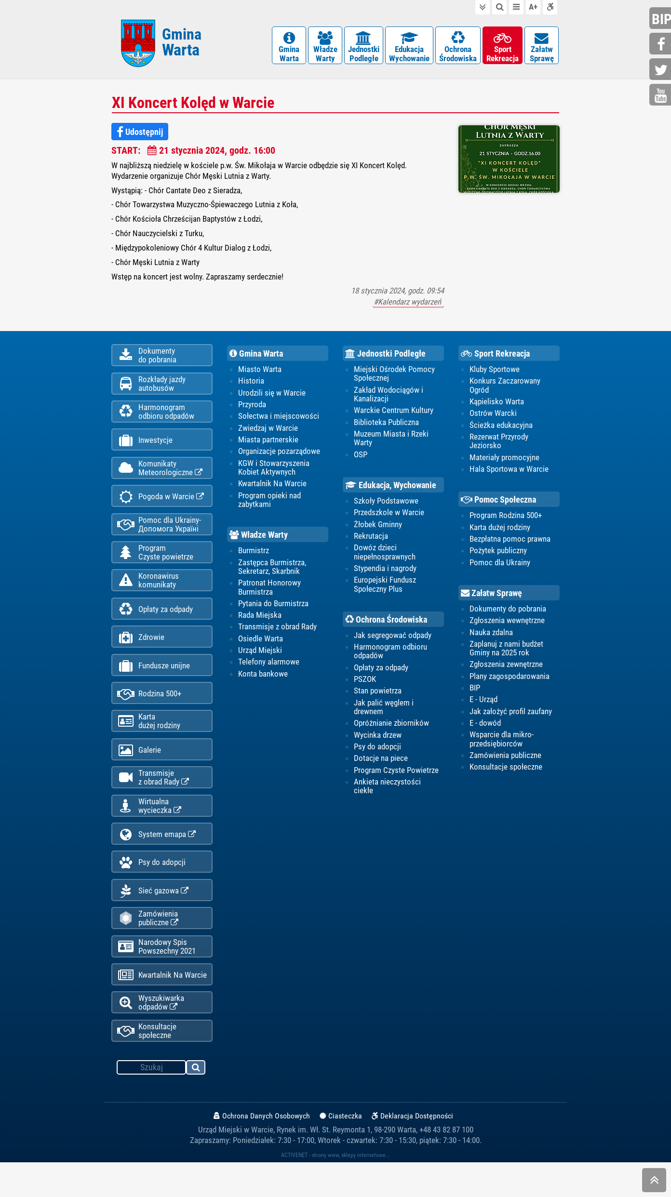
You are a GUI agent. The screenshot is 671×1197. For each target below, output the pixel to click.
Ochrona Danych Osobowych (262, 1150)
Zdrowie (140, 655)
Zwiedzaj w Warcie (268, 432)
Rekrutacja (371, 540)
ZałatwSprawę (541, 48)
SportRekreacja (502, 48)
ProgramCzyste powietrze (155, 566)
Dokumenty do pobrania (508, 613)
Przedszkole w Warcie (389, 517)
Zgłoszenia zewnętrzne (506, 670)
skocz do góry (654, 1182)
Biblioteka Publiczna (386, 426)
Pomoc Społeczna (498, 503)
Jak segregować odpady (392, 640)
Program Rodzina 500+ (506, 520)
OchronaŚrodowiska (458, 48)
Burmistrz (253, 555)
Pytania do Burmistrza (273, 608)
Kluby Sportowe (495, 373)
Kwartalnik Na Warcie (162, 1007)
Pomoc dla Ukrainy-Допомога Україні (159, 536)
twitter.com (661, 70)
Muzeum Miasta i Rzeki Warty (391, 442)
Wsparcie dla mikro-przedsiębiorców (502, 744)
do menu (516, 7)
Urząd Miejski (260, 655)
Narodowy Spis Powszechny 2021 (156, 977)
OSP (360, 459)
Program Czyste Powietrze (396, 776)
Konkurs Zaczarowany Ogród (505, 389)
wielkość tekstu (533, 7)
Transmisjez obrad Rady (153, 801)
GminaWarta (289, 48)
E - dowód (485, 728)
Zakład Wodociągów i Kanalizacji (388, 398)
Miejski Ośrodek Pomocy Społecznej (394, 377)
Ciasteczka (341, 1150)
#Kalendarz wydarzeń (408, 305)
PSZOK (365, 684)
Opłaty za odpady (155, 625)
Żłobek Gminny (378, 528)
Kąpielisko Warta (497, 405)
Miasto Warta (260, 373)
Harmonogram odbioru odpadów (390, 656)
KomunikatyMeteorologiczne (159, 477)
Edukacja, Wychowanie (390, 489)
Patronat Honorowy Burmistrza (269, 592)
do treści (482, 7)
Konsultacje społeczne (146, 1065)
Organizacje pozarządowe (279, 455)
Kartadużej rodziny (148, 742)
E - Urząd (483, 705)
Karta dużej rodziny (500, 531)
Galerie (139, 772)
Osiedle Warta (260, 644)
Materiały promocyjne (504, 461)
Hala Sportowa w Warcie (509, 473)
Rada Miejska (260, 620)
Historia (251, 384)
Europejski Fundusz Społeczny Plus (385, 589)
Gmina (181, 44)
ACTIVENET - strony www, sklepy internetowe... (335, 1189)
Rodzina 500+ (149, 713)
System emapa (156, 860)
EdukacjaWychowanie (409, 48)
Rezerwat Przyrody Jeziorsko (499, 445)
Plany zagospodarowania (510, 681)
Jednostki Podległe (385, 357)
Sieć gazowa (152, 919)
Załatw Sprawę (491, 597)
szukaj (196, 1103)
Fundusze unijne (153, 684)
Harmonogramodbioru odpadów (155, 419)
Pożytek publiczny (498, 555)
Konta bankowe (263, 679)
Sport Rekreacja (495, 357)
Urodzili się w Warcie (272, 396)
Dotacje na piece (381, 764)
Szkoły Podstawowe (386, 505)
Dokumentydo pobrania (146, 360)
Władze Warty (258, 539)
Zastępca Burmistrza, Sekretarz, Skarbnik (272, 571)
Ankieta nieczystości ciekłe (387, 792)
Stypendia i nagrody (385, 573)
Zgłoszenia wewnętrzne (507, 625)
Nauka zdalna (491, 637)
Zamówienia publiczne (147, 948)
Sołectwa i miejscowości (278, 420)
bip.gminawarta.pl (661, 19)
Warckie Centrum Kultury (393, 414)
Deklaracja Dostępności (412, 1150)
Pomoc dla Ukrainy (500, 567)
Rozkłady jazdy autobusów (151, 389)
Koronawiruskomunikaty (148, 595)
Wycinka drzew (378, 740)
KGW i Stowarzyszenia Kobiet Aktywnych (273, 472)
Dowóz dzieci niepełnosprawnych (385, 556)
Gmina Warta (256, 357)
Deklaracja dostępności (550, 7)
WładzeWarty (325, 48)
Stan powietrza (378, 696)
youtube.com (661, 95)
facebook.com (661, 44)
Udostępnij (140, 135)
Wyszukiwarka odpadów (150, 1036)
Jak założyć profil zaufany (511, 716)
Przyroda (252, 408)
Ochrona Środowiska (386, 624)
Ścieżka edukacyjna (501, 429)
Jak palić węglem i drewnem (384, 712)
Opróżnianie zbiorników (391, 728)
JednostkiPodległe (363, 48)
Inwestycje (145, 449)
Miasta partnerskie (268, 444)
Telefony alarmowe (268, 667)
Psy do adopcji (151, 890)
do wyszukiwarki (499, 7)
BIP (475, 693)
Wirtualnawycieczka (149, 830)
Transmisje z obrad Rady (277, 632)
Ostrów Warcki (493, 417)
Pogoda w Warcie (160, 508)
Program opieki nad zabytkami (269, 504)
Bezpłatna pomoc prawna (510, 543)
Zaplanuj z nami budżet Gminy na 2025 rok (506, 653)
